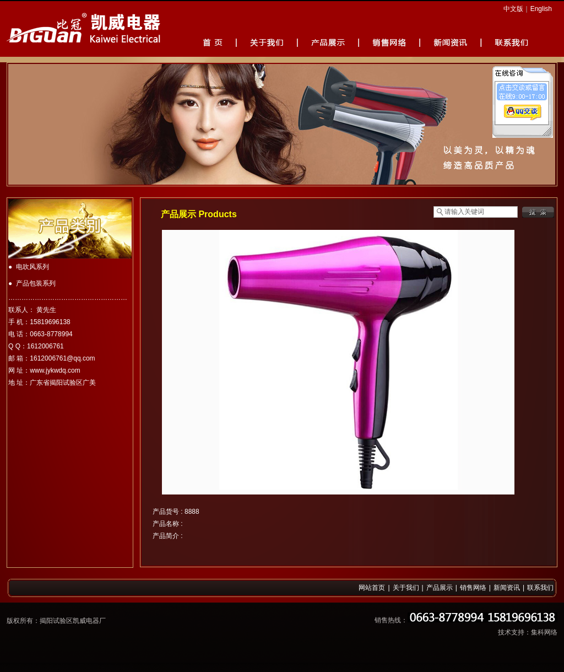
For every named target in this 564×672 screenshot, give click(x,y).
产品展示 (439, 588)
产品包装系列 (36, 283)
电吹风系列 (32, 267)
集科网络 (544, 632)
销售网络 (473, 588)
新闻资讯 (507, 588)
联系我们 (540, 588)
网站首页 (372, 588)
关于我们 (406, 588)
